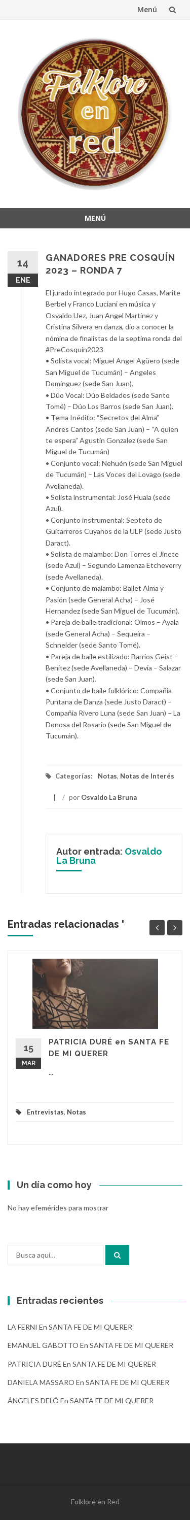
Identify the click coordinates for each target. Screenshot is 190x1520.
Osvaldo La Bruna (109, 797)
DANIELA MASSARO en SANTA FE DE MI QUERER (88, 1382)
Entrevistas (45, 1112)
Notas (107, 776)
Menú (147, 9)
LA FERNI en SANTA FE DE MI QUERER (70, 1327)
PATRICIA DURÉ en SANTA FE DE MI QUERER (82, 1364)
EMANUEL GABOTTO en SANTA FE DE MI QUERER (90, 1345)
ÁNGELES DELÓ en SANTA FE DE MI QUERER (81, 1400)
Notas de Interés (147, 776)
